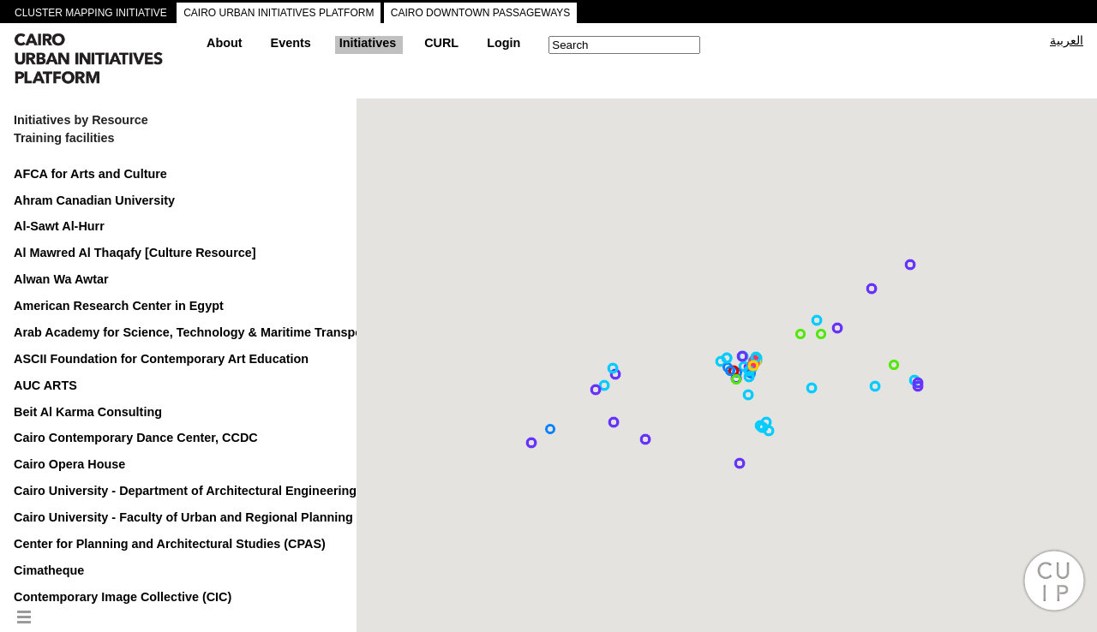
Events (291, 43)
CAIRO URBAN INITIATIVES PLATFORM (278, 13)
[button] (531, 443)
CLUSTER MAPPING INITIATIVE (91, 13)
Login (503, 43)
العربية (1066, 40)
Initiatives (367, 43)
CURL (441, 43)
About (225, 43)
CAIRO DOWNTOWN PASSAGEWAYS (481, 13)
